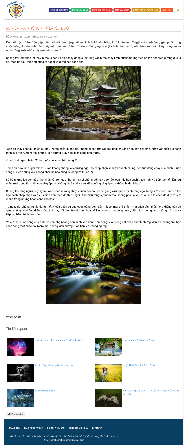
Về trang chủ (15, 414)
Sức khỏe (167, 10)
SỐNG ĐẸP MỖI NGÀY (78, 428)
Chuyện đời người (45, 390)
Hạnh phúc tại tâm (59, 10)
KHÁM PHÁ (97, 428)
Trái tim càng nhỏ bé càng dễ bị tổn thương (58, 340)
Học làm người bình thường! (138, 340)
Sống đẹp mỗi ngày (101, 10)
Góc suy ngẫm (122, 10)
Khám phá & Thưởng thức (145, 10)
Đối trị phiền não (80, 10)
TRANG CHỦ (14, 428)
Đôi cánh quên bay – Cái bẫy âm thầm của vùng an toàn (151, 392)
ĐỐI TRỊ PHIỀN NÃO (56, 428)
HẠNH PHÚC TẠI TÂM (33, 428)
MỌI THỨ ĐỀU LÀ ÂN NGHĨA (139, 365)
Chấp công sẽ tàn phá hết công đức (54, 365)
